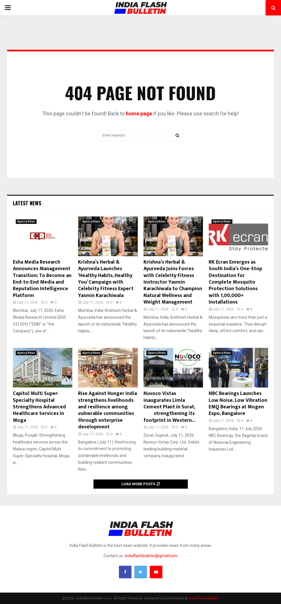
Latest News (27, 203)
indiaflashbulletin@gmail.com (151, 555)
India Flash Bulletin (204, 598)
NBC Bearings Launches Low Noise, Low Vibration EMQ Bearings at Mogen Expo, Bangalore (238, 403)
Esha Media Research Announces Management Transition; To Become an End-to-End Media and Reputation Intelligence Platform (42, 279)
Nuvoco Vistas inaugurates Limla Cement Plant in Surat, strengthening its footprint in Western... (173, 407)
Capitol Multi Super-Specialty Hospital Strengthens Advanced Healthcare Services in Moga (39, 407)
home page (139, 114)
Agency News (26, 221)
